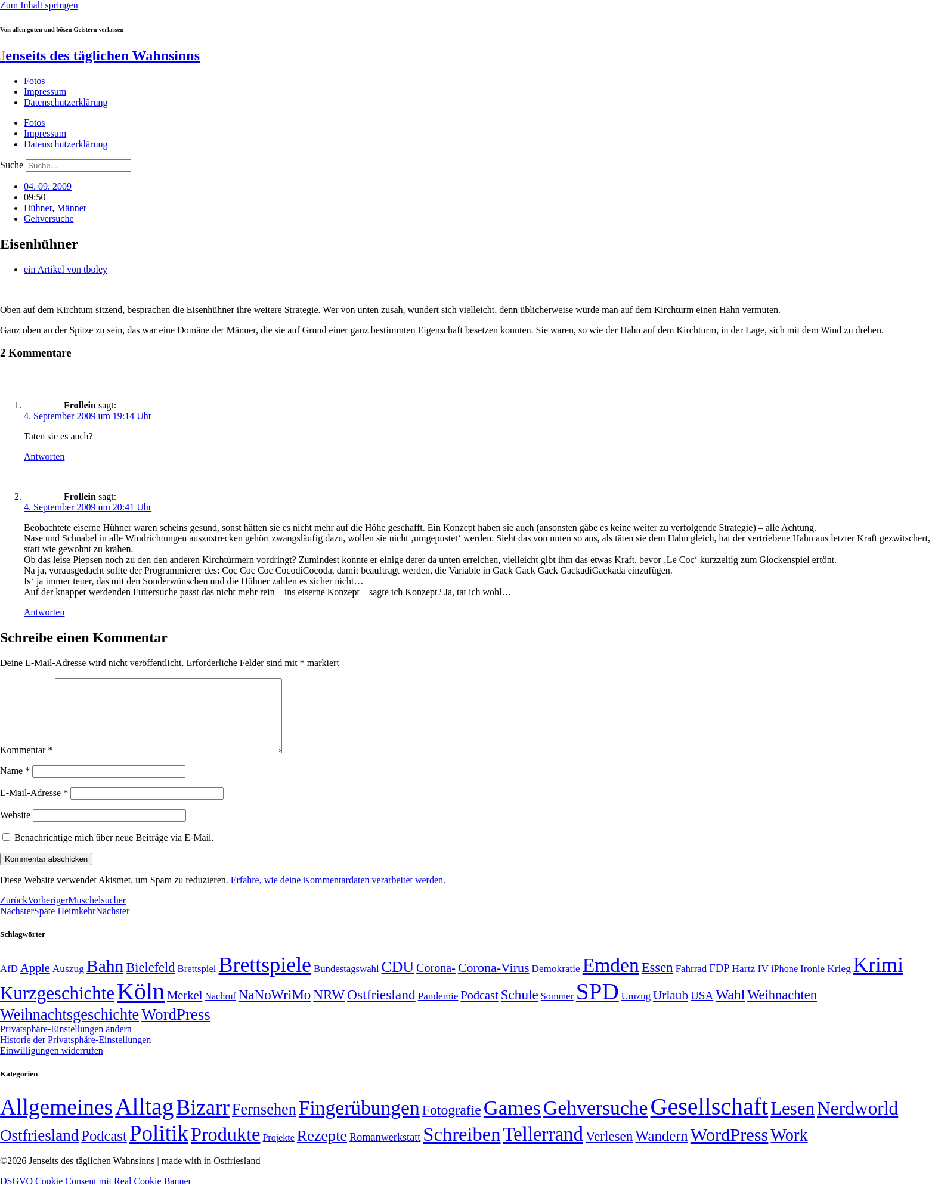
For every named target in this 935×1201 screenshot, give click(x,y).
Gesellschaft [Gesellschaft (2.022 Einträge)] (710, 1120)
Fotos (34, 81)
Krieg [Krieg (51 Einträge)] (839, 983)
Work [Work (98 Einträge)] (788, 1149)
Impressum (45, 91)
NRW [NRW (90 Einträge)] (329, 1009)
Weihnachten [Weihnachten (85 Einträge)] (782, 1009)
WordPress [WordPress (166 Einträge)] (730, 1149)
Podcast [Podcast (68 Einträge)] (479, 1009)
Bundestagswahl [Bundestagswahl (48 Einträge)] (346, 983)
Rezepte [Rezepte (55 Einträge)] (322, 1150)
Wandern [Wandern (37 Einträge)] (661, 1150)
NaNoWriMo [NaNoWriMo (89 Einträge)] (275, 1009)
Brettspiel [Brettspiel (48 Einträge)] (197, 983)
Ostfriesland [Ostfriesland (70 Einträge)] (39, 1150)
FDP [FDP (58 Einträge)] (719, 982)
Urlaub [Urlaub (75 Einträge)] (670, 1009)
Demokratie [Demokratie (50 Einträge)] (556, 983)
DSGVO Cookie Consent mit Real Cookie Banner (95, 1195)
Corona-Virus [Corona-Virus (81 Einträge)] (494, 981)
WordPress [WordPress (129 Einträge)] (175, 1029)
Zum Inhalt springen (39, 5)
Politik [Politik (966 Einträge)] (158, 1147)
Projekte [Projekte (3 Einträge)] (278, 1152)
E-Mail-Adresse (34, 807)
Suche (11, 165)
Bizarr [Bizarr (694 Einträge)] (203, 1122)
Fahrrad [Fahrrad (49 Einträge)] (691, 983)
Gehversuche (49, 218)
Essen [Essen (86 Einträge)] (657, 981)
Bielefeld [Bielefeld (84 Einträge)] (150, 981)
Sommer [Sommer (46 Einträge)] (557, 1010)
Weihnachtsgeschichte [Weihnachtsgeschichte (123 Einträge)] (69, 1029)
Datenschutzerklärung (65, 102)
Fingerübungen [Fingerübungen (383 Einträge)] (359, 1122)
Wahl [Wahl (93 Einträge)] (730, 1009)
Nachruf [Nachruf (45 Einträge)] (220, 1010)
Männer (71, 208)
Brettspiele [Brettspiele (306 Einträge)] (265, 979)
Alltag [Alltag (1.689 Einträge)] (144, 1121)
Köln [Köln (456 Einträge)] (141, 1005)
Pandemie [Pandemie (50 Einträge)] (438, 1010)
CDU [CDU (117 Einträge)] (398, 981)
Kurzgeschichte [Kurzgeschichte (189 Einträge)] (57, 1007)
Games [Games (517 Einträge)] (512, 1122)
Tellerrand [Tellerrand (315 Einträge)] (543, 1148)
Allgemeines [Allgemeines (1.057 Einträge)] (56, 1121)
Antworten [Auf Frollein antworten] (44, 456)
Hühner (38, 208)
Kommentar (26, 764)
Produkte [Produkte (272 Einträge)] (226, 1148)
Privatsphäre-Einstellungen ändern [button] (66, 1043)
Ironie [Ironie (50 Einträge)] (812, 983)
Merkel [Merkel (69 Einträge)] (184, 1009)
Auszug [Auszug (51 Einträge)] (68, 983)
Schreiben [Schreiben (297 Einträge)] (461, 1148)
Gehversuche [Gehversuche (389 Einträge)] (595, 1122)
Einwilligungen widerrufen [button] (51, 1065)
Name (15, 785)
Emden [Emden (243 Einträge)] (611, 979)
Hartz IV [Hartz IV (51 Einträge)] (750, 983)
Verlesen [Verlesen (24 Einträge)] (609, 1150)
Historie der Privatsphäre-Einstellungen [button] (75, 1054)
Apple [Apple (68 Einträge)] (35, 982)
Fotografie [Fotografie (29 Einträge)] (451, 1124)
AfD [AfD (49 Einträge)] (9, 983)
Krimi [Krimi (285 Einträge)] (878, 979)
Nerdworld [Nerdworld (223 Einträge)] (857, 1122)
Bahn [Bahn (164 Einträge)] (104, 980)
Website (15, 829)
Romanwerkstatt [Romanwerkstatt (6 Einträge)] (384, 1151)
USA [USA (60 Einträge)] (702, 1010)
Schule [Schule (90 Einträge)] (519, 1009)
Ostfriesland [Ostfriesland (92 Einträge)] (381, 1009)
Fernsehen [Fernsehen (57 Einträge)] (264, 1123)
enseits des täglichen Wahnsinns (100, 55)
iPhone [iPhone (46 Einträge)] (784, 983)
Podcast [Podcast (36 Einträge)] (103, 1150)
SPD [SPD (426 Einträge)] (597, 1006)
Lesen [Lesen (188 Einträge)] (792, 1122)
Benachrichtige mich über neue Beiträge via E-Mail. (114, 852)
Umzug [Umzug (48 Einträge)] (636, 1010)
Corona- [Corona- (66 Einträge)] (436, 982)
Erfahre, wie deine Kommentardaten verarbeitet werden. (338, 894)
